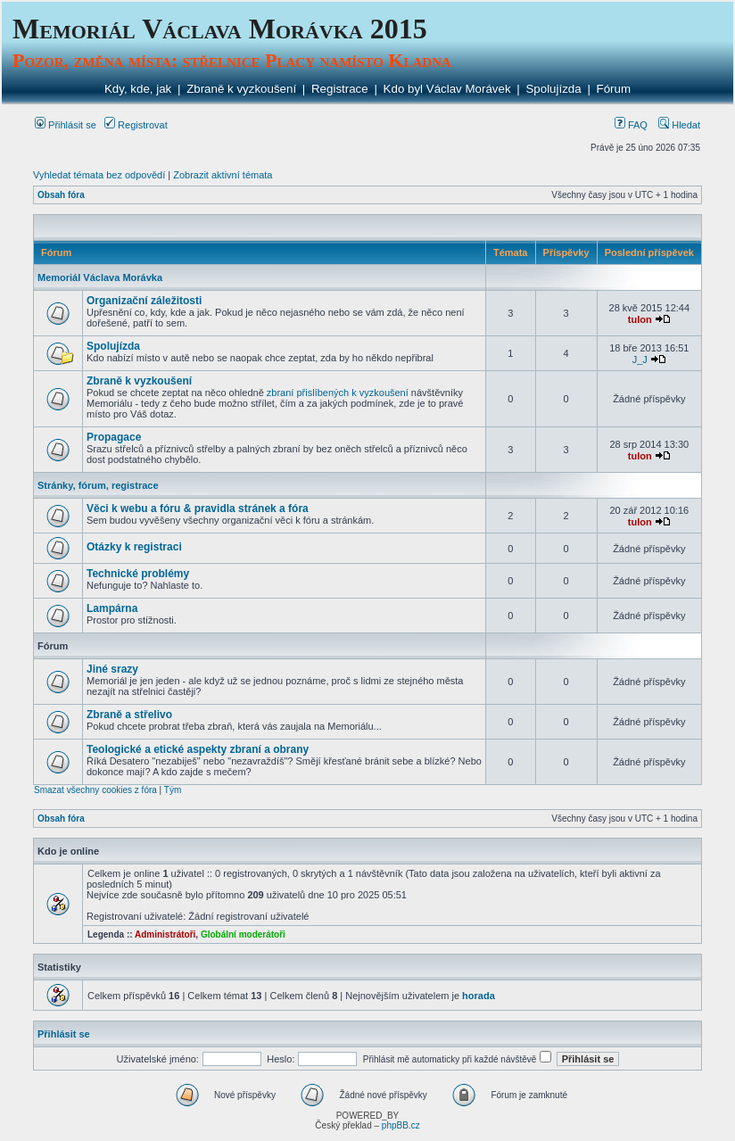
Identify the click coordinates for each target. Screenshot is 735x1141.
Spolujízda (553, 88)
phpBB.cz (401, 1125)
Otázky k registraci (134, 547)
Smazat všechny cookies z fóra (95, 790)
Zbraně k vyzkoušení (241, 88)
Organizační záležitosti (144, 300)
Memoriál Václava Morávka (99, 277)
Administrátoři (165, 934)
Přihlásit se (65, 125)
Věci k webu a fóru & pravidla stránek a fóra (198, 508)
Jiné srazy (112, 669)
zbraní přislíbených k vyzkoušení (338, 392)
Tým (172, 790)
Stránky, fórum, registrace (98, 485)
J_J (640, 359)
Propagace (114, 437)
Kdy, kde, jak (137, 88)
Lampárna (112, 608)
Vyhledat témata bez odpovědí (99, 174)
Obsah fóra (61, 195)
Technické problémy (138, 573)
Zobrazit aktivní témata (222, 174)
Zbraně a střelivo (129, 714)
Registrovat (136, 125)
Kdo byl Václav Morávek (447, 88)
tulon (640, 319)
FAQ (631, 125)
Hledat (679, 125)
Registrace (339, 88)
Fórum (614, 88)
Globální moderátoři (243, 934)
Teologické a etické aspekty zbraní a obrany (198, 749)
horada (478, 995)
